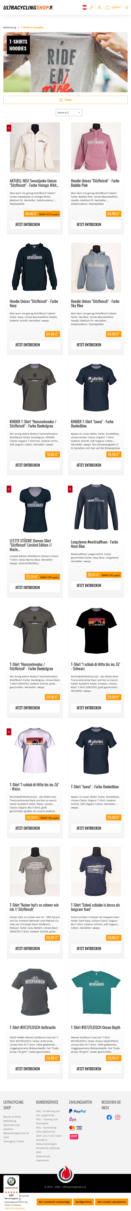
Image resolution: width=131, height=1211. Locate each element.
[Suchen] (91, 7)
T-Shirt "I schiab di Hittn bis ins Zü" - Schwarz (95, 666)
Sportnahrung (11, 1125)
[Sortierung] (69, 112)
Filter (65, 100)
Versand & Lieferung (48, 1148)
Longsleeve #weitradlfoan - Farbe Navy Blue (94, 544)
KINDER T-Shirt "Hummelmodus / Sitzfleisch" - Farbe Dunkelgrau (33, 424)
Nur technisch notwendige (54, 1201)
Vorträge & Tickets (13, 1141)
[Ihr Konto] (99, 7)
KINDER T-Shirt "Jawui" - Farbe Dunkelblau (92, 424)
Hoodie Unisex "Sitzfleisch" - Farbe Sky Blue (95, 303)
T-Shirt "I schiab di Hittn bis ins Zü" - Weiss (34, 787)
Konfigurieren (84, 1201)
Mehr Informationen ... (15, 1208)
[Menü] (127, 7)
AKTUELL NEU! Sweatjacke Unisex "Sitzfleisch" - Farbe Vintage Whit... (34, 183)
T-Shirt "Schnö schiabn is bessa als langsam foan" (95, 907)
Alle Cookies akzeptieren (111, 1201)
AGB (38, 1152)
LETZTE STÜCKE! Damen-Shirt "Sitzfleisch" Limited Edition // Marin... (31, 545)
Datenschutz (43, 1156)
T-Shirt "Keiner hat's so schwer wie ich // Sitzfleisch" (34, 907)
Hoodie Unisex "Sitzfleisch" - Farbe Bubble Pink (95, 183)
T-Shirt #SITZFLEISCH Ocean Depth (95, 1027)
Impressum (42, 1160)
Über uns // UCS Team (48, 1135)
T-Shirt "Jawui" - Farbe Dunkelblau (95, 787)
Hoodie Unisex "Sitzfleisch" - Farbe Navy (34, 303)
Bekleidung (9, 1120)
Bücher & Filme (12, 1116)
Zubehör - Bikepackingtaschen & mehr (15, 1133)
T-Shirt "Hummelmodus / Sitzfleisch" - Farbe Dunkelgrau (31, 666)
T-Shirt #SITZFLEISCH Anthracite (33, 1027)
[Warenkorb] (113, 7)
